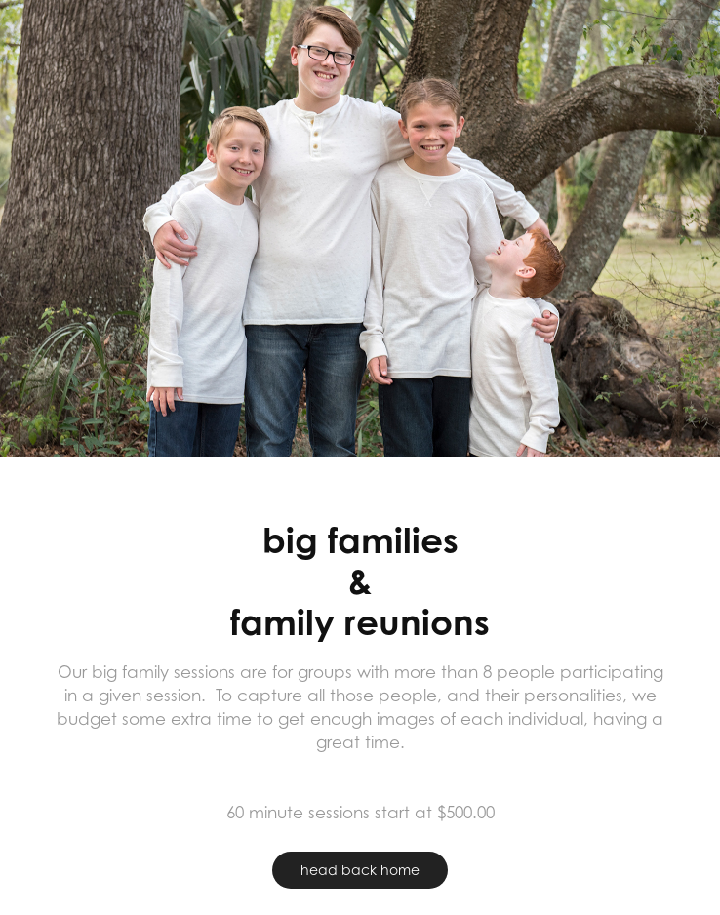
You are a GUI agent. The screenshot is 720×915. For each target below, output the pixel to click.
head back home (360, 869)
